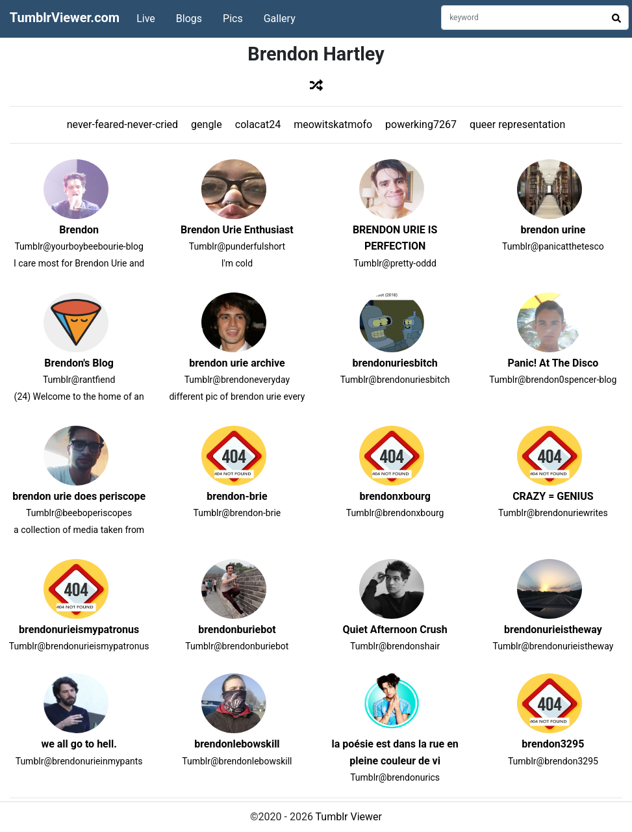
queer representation (517, 124)
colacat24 (258, 124)
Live (145, 18)
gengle (206, 124)
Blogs (189, 18)
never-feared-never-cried (122, 124)
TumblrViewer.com (65, 17)
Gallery (280, 18)
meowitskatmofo (333, 124)
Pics (233, 18)
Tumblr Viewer (349, 817)
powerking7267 (421, 124)
